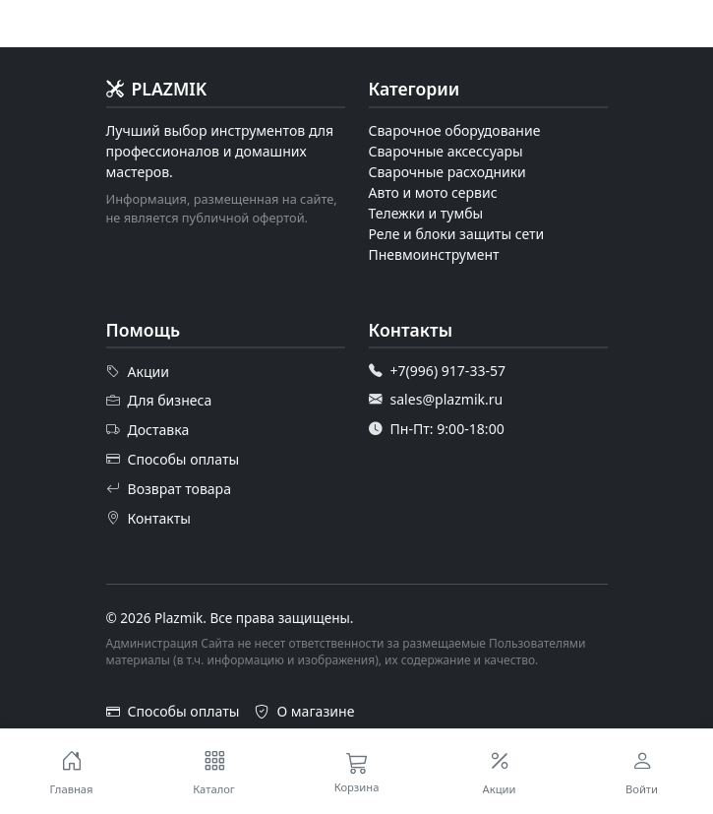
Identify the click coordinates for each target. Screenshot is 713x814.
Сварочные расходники (447, 171)
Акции (138, 371)
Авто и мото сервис (433, 192)
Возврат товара (169, 488)
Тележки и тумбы (426, 213)
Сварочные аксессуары (446, 151)
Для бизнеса (159, 400)
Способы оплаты (173, 460)
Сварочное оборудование (455, 130)
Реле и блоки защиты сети (457, 233)
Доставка (148, 430)
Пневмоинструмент (434, 254)
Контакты (149, 518)
